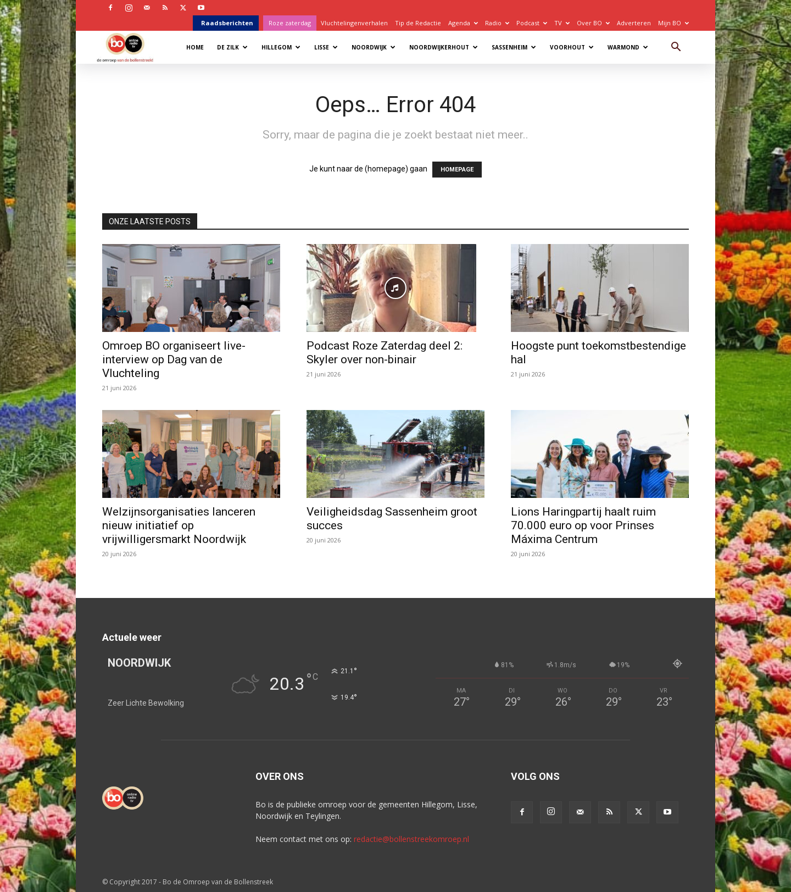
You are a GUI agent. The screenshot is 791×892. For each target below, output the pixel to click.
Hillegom (280, 47)
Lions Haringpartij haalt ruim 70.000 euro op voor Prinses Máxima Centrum (583, 525)
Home (195, 47)
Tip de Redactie (418, 23)
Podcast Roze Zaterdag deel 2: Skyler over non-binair (385, 352)
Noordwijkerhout (443, 47)
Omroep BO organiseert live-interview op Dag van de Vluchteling (174, 359)
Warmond (628, 47)
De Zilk (232, 47)
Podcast (531, 23)
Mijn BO (673, 23)
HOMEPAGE (457, 169)
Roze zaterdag (290, 23)
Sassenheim (514, 47)
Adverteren (634, 23)
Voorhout (572, 47)
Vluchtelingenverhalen (354, 23)
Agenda (463, 23)
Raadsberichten (227, 23)
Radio (497, 23)
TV (562, 23)
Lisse (326, 47)
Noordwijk (374, 47)
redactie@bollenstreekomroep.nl (411, 839)
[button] (675, 48)
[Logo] (130, 47)
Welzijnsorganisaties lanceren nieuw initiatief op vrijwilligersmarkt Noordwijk (178, 525)
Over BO (593, 23)
